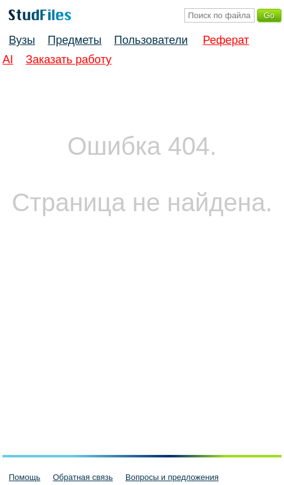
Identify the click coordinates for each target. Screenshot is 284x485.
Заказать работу (69, 59)
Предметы (75, 40)
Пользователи (150, 40)
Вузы (22, 40)
